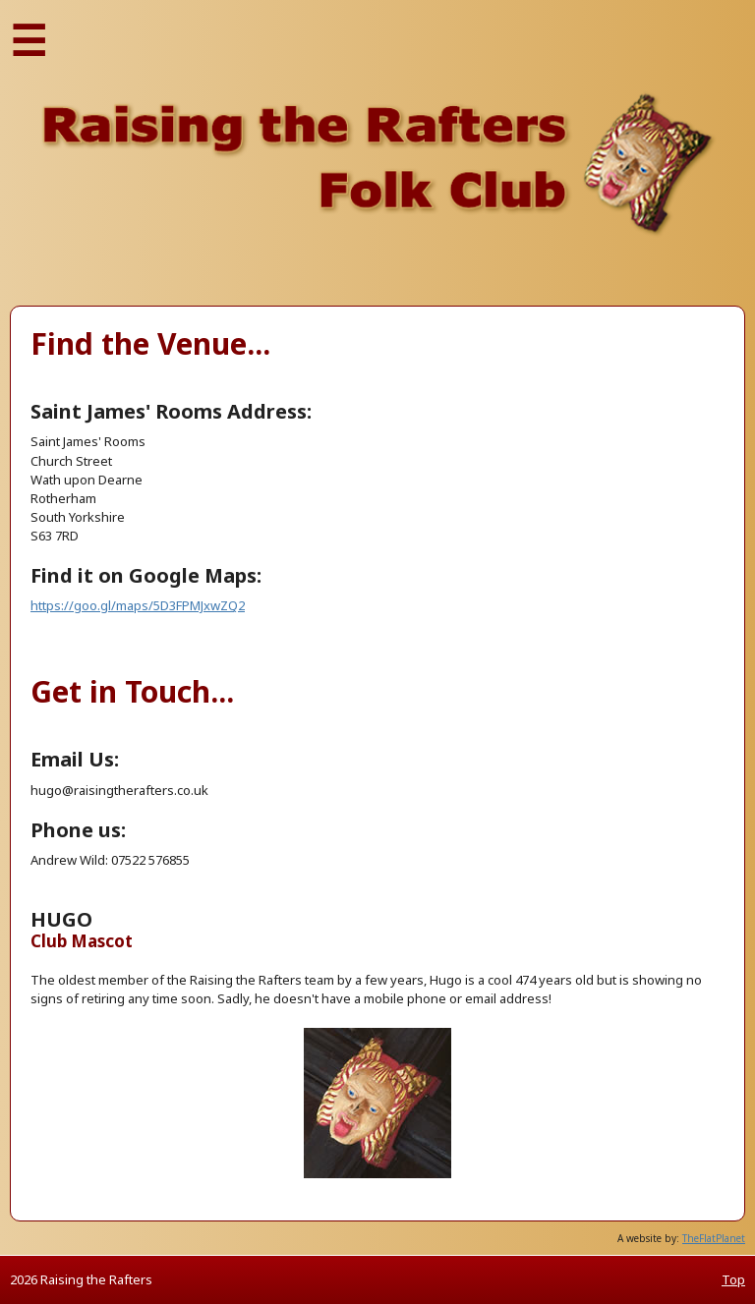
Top (733, 1279)
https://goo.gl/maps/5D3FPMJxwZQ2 (137, 605)
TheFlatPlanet (713, 1238)
